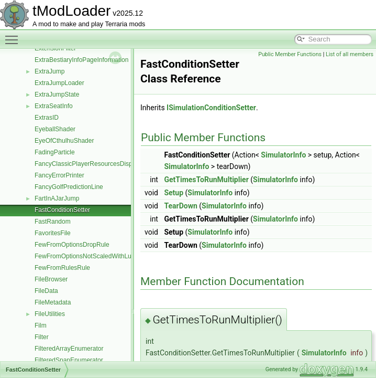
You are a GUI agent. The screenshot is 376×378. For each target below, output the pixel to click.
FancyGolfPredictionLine (69, 187)
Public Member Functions (290, 54)
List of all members (349, 54)
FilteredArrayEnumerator (69, 348)
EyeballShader (55, 129)
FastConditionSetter (62, 210)
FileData (46, 291)
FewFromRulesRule (62, 267)
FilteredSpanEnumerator (69, 360)
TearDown (180, 206)
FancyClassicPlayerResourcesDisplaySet (92, 163)
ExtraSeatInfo (54, 106)
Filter (42, 337)
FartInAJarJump (57, 198)
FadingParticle (55, 152)
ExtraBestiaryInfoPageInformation (81, 60)
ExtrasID (47, 117)
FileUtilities (50, 314)
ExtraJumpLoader (59, 83)
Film (41, 325)
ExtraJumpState (57, 94)
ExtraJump (49, 71)
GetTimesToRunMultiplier (206, 179)
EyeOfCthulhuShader (64, 140)
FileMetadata (53, 302)
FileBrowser (51, 279)
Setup (173, 192)
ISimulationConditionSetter (211, 107)
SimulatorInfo (283, 155)
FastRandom (53, 221)
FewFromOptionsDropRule (72, 244)
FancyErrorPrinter (59, 175)
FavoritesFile (53, 233)
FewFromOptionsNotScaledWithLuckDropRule (99, 256)
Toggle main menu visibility (14, 35)
